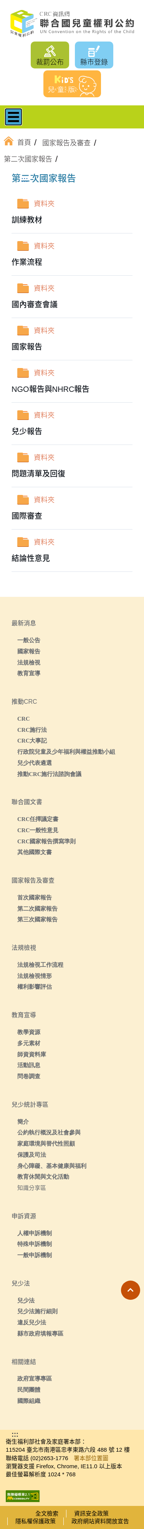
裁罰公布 (50, 62)
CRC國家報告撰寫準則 (46, 841)
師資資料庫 (31, 1054)
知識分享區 (31, 1187)
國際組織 (28, 1401)
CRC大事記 (32, 740)
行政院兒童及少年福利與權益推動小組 (66, 752)
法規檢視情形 (34, 976)
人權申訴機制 (34, 1233)
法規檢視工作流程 (40, 965)
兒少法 (26, 1300)
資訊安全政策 (91, 1513)
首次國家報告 (34, 897)
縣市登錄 (94, 62)
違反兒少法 (31, 1322)
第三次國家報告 (37, 919)
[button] (130, 1290)
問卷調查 (28, 1076)
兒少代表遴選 (34, 763)
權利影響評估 (34, 986)
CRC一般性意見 (38, 830)
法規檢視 (28, 662)
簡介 (23, 1121)
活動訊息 (28, 1065)
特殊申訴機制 (34, 1244)
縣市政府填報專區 (40, 1333)
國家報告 (28, 651)
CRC (23, 718)
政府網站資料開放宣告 (100, 1521)
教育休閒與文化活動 (43, 1176)
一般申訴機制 (34, 1255)
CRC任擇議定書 (38, 819)
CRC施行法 (32, 730)
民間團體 (28, 1389)
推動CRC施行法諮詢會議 (49, 774)
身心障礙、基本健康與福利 (51, 1166)
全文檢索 (46, 1513)
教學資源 (28, 1032)
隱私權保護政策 (35, 1521)
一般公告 (28, 640)
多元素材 (28, 1043)
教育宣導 (28, 673)
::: (24, 179)
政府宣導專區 (34, 1378)
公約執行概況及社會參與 (49, 1132)
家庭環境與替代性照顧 (46, 1143)
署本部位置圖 (91, 1458)
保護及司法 (31, 1155)
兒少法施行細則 (37, 1311)
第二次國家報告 (37, 908)
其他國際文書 (34, 852)
